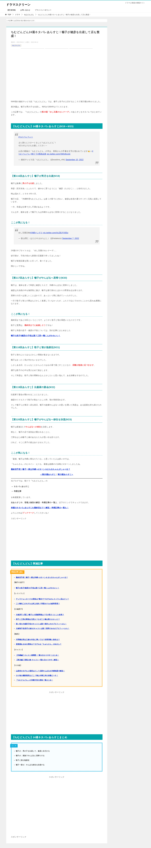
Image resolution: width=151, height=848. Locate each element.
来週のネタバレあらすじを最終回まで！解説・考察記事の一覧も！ (40, 508)
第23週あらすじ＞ (65, 474)
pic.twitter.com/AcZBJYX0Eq (55, 233)
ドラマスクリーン (20, 4)
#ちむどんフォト (25, 137)
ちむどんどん (16, 45)
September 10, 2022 (74, 160)
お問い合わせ (25, 10)
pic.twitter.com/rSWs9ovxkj (58, 154)
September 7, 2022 (70, 238)
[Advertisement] (57, 536)
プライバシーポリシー (43, 10)
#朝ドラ (34, 154)
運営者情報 (11, 10)
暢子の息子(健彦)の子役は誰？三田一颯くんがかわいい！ (35, 336)
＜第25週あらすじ (48, 474)
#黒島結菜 (41, 154)
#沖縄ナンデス (36, 233)
